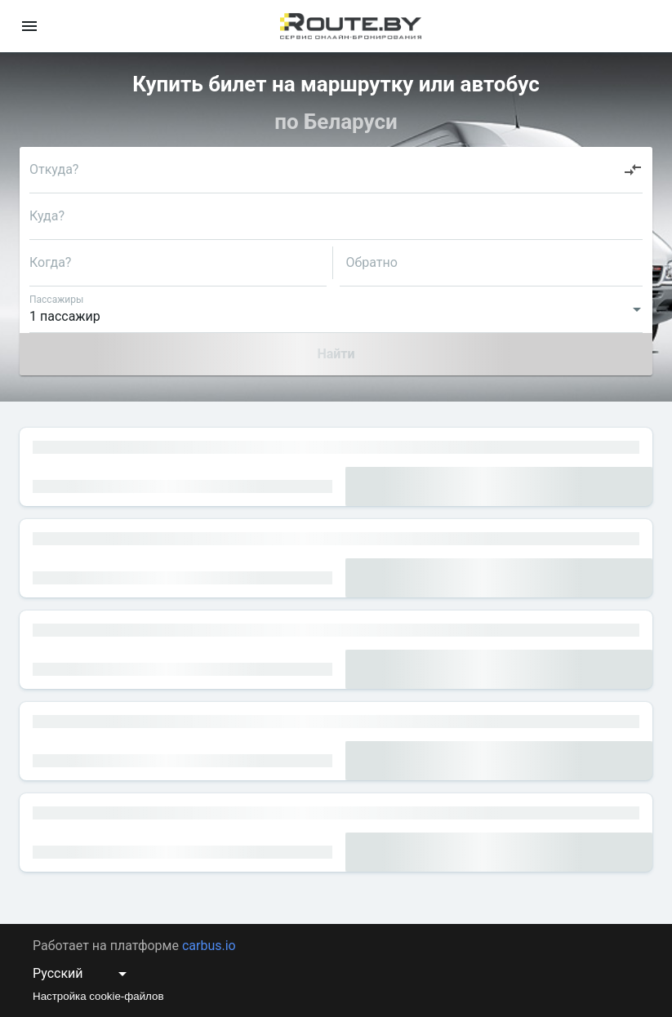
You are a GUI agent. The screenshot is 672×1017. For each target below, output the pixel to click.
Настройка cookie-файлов (98, 996)
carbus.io (209, 945)
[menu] (29, 26)
